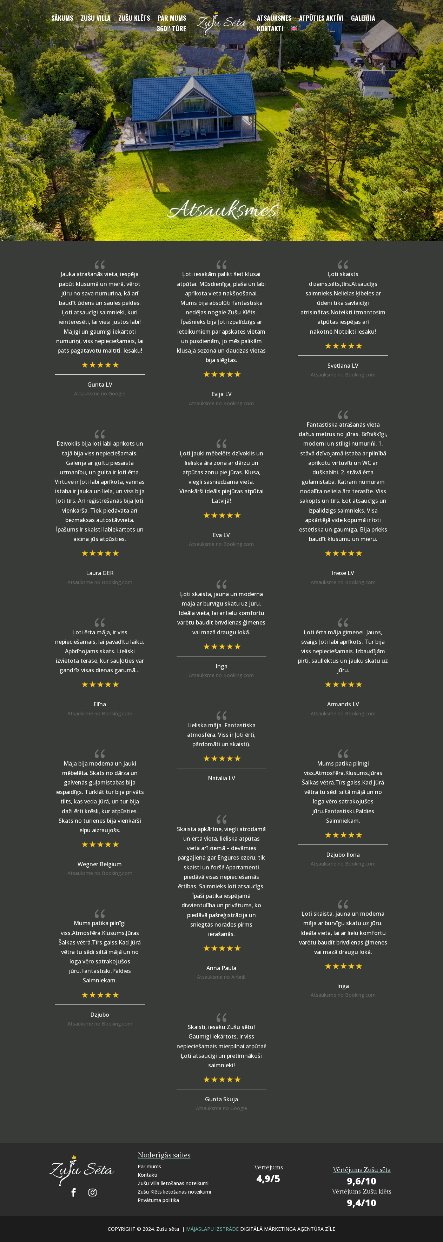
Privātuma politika (158, 1200)
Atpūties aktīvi (321, 18)
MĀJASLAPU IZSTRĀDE (213, 1229)
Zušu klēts (134, 18)
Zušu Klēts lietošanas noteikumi (174, 1191)
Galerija (363, 18)
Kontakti (270, 29)
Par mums (172, 18)
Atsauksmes (274, 18)
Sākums (62, 18)
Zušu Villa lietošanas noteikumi (173, 1183)
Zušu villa (96, 18)
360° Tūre (171, 29)
